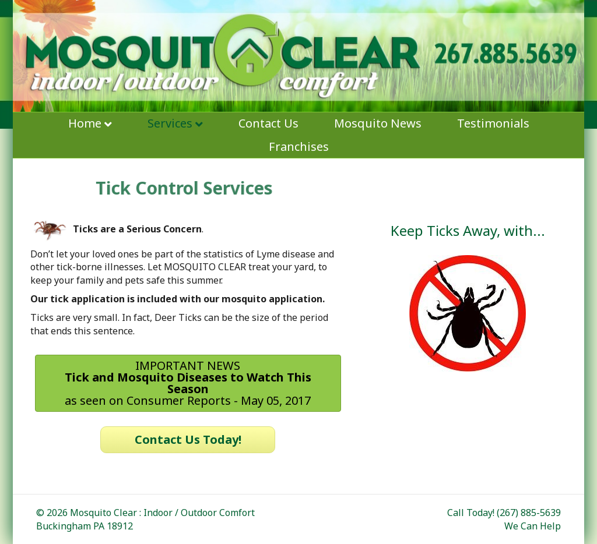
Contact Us (268, 123)
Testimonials (493, 123)
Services (170, 123)
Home (84, 123)
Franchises (299, 146)
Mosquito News (378, 123)
